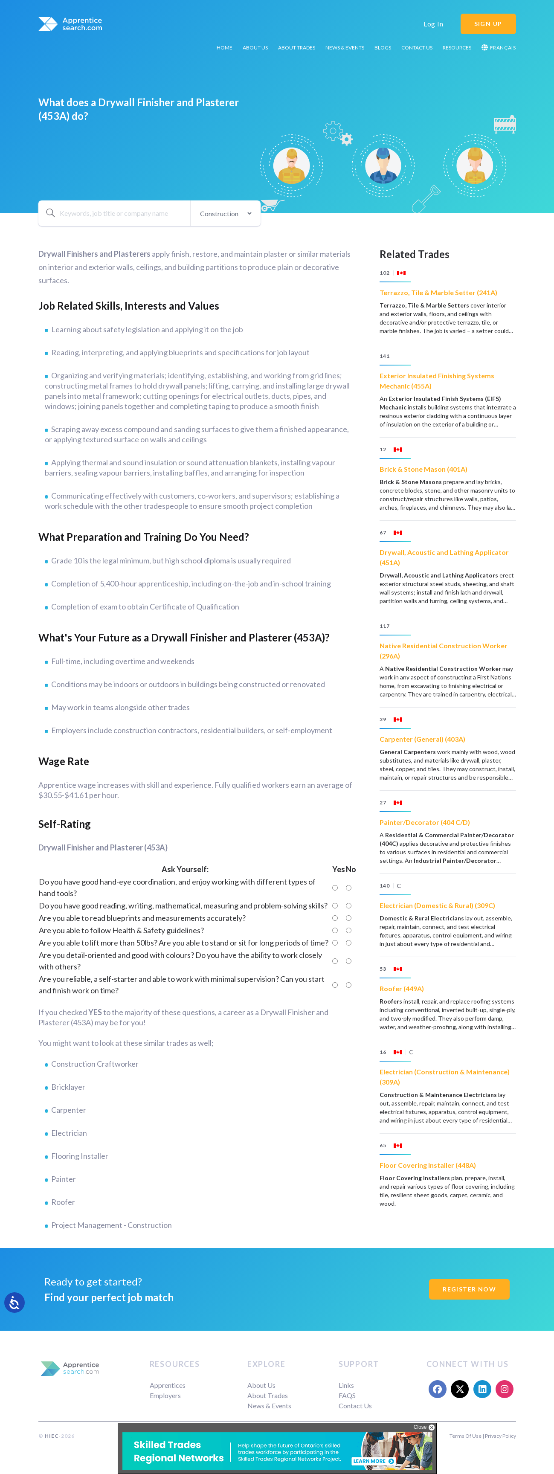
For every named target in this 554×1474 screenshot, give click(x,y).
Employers (165, 1395)
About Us (255, 47)
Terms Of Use (465, 1436)
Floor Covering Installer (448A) (428, 1165)
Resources (457, 47)
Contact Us (416, 47)
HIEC (51, 1436)
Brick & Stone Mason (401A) (423, 469)
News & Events (344, 47)
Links (346, 1385)
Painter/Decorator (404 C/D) (425, 822)
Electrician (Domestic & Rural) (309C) (437, 905)
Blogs (382, 47)
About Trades (296, 47)
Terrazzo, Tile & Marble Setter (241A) (438, 292)
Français (498, 47)
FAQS (347, 1395)
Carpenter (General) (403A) (422, 739)
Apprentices (168, 1385)
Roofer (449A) (402, 988)
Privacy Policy (500, 1436)
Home (224, 47)
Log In (433, 24)
